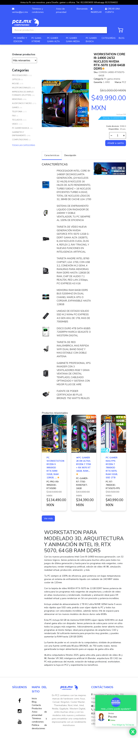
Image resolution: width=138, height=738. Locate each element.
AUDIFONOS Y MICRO (22, 103)
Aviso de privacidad (61, 10)
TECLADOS (17, 120)
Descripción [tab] (70, 155)
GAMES (15, 107)
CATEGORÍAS (109, 38)
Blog (34, 701)
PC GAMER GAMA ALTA (53, 40)
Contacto (36, 705)
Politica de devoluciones (39, 727)
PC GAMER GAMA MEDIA (73, 40)
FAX (14, 115)
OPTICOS (16, 79)
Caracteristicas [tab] (51, 155)
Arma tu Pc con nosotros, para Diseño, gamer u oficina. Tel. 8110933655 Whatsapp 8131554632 (69, 2)
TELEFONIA (17, 111)
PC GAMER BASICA (91, 40)
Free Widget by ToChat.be (123, 725)
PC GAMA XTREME (36, 40)
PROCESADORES (19, 75)
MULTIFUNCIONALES (21, 87)
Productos (37, 708)
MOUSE (15, 83)
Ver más (48, 518)
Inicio (34, 698)
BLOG (121, 38)
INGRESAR (96, 12)
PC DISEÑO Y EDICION (20, 40)
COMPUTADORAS (20, 139)
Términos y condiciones (38, 10)
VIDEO (15, 124)
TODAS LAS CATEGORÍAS (23, 145)
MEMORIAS (17, 99)
